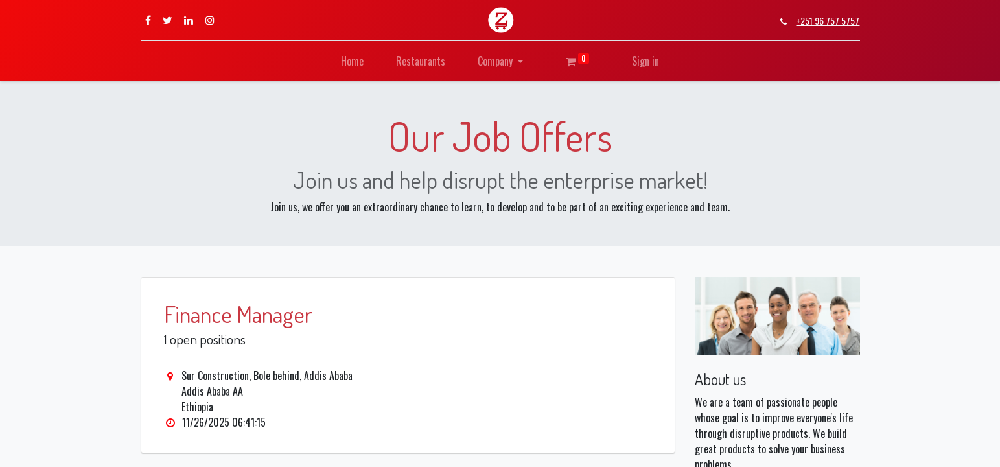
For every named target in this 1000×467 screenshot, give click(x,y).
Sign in (645, 61)
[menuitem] (352, 61)
